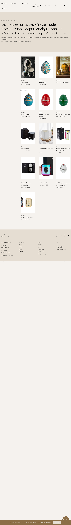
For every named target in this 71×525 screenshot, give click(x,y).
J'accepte (57, 522)
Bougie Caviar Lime (43, 183)
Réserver (65, 519)
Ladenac (23, 80)
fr (45, 5)
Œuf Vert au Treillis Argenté (63, 114)
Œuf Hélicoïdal (42, 82)
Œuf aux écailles (25, 114)
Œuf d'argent (24, 82)
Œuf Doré (58, 82)
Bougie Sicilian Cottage (27, 217)
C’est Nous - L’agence (67, 261)
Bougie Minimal (25, 148)
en (49, 5)
